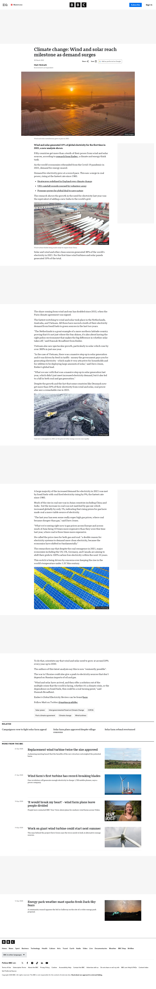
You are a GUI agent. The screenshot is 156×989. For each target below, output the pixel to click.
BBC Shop (122, 954)
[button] (5, 5)
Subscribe (135, 5)
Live (114, 12)
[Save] (94, 66)
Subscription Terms (19, 973)
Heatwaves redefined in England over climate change (64, 186)
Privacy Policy (45, 973)
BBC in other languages (14, 960)
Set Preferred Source (9, 976)
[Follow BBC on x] (22, 968)
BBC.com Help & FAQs (129, 973)
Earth (95, 12)
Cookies (54, 973)
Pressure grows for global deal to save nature (60, 195)
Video (108, 12)
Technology (58, 12)
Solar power (40, 715)
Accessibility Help (65, 973)
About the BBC (33, 973)
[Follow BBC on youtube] (46, 968)
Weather (112, 954)
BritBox (131, 954)
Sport (41, 12)
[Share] (85, 66)
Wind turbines (80, 721)
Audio (102, 12)
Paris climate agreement (45, 721)
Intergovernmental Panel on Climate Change (66, 715)
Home (27, 12)
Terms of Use (6, 973)
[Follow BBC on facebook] (27, 968)
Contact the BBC (79, 973)
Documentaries (124, 12)
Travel (88, 12)
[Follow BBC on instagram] (32, 968)
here (85, 702)
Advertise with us (92, 973)
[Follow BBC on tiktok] (37, 968)
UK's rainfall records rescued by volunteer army (61, 191)
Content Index (143, 973)
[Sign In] (149, 5)
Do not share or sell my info (109, 973)
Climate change (65, 721)
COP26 (90, 715)
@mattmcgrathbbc (68, 707)
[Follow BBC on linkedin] (41, 968)
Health (68, 12)
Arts (82, 12)
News (34, 12)
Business (48, 12)
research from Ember (67, 161)
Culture (76, 12)
